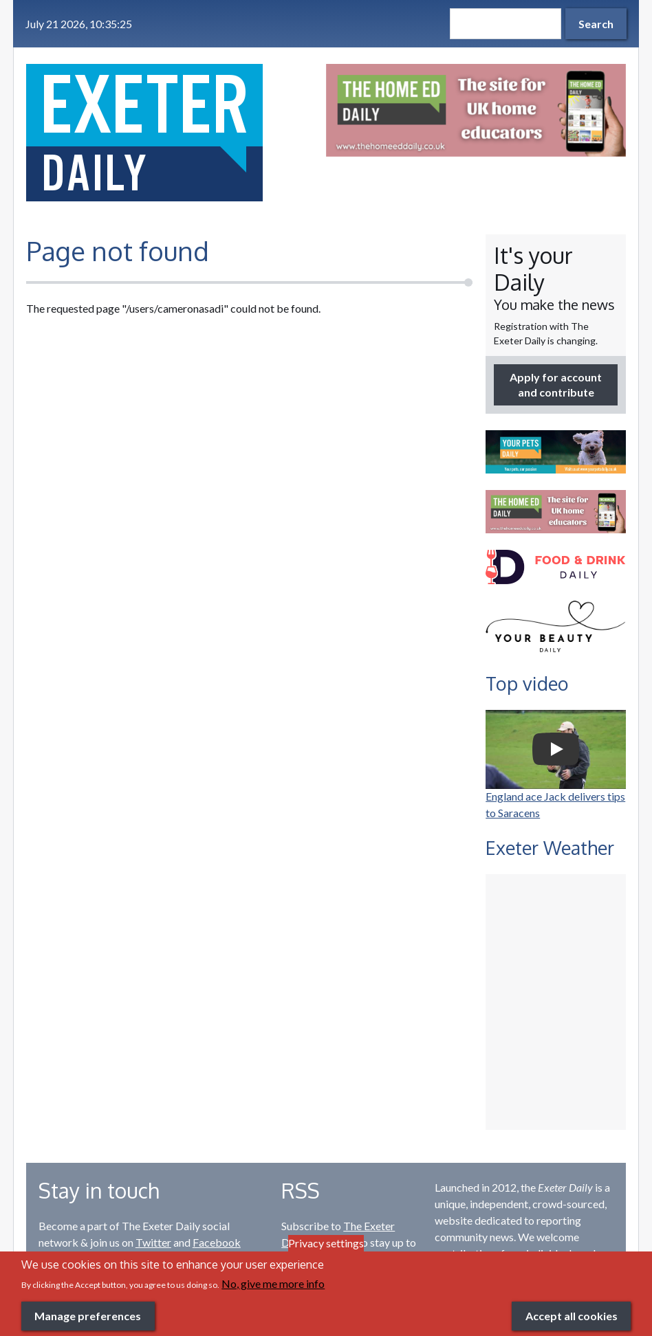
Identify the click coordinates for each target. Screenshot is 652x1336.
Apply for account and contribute (556, 384)
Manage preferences (87, 1315)
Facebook (217, 1242)
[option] (476, 110)
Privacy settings (326, 1242)
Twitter (153, 1242)
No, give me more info (273, 1283)
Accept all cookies (571, 1315)
